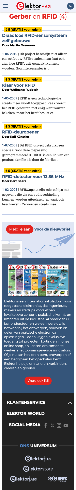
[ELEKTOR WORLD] (39, 413)
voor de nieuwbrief (38, 229)
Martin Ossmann (22, 45)
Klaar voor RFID (18, 85)
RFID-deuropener (20, 132)
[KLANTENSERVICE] (39, 402)
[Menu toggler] (6, 6)
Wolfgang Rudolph (24, 90)
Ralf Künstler (19, 137)
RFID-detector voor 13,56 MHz (33, 176)
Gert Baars (18, 181)
